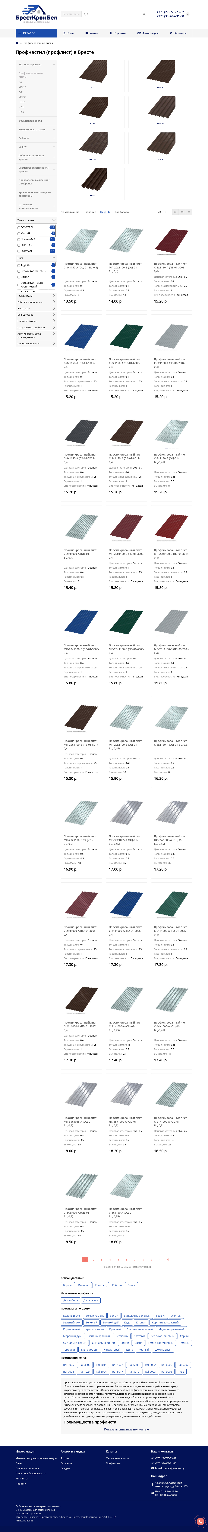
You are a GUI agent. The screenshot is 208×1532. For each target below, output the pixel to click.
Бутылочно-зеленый (137, 1315)
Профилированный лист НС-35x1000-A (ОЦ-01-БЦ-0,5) (125, 1121)
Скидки (65, 1468)
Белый (114, 1315)
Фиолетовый (112, 1349)
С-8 (20, 82)
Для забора (70, 1300)
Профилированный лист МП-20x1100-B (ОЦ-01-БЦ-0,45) (125, 744)
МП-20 (22, 87)
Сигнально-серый (74, 1343)
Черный (143, 1349)
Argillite (25, 265)
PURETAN (27, 245)
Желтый (176, 1315)
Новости (21, 1483)
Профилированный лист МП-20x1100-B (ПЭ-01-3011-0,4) (171, 553)
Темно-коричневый (160, 1343)
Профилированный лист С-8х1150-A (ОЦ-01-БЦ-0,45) (170, 458)
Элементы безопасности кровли (38, 169)
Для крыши (91, 1300)
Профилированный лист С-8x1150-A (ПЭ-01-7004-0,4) (170, 362)
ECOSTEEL (27, 227)
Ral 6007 (183, 1365)
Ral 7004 (68, 1371)
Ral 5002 (117, 1365)
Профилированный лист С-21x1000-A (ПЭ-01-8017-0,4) (80, 1026)
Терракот (69, 1349)
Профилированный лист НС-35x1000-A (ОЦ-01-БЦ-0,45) (170, 840)
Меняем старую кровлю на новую (36, 1458)
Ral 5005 (134, 1365)
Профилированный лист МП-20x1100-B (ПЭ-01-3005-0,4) (126, 553)
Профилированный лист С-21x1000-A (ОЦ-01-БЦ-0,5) (170, 1121)
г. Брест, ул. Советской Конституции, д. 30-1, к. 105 (171, 1484)
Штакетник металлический (38, 206)
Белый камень (95, 1315)
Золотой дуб (110, 1322)
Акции (92, 33)
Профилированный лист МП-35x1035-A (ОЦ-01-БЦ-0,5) (80, 1121)
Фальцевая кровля (30, 120)
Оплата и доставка (27, 1468)
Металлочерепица (38, 64)
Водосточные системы (38, 129)
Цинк (129, 1349)
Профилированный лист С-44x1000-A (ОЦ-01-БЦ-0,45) (170, 1026)
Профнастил (113, 1463)
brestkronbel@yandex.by (169, 1468)
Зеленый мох (71, 1322)
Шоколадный (163, 1349)
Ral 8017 (117, 1371)
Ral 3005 (68, 1365)
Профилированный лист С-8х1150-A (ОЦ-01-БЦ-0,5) (171, 742)
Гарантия (118, 33)
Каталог (112, 1451)
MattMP (25, 233)
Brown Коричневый (33, 271)
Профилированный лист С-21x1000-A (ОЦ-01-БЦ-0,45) (125, 1026)
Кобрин (117, 1285)
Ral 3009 (85, 1365)
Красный (115, 1329)
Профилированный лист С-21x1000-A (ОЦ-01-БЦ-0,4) (80, 553)
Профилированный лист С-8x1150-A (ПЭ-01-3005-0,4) (170, 267)
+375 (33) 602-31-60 (165, 1463)
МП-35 (22, 97)
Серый (184, 1336)
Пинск (131, 1285)
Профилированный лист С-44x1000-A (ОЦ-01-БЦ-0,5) (80, 1212)
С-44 (21, 107)
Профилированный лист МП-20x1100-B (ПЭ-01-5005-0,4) (81, 649)
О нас (68, 33)
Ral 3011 (101, 1365)
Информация (25, 1451)
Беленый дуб (71, 1315)
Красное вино (95, 1329)
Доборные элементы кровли (38, 157)
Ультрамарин (90, 1349)
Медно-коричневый (171, 1329)
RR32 (181, 1371)
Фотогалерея (148, 33)
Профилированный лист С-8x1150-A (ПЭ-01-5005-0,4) (80, 362)
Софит (38, 147)
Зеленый (91, 1322)
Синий (125, 1343)
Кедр (127, 1322)
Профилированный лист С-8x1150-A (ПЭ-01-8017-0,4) (125, 458)
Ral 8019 (134, 1371)
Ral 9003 (150, 1371)
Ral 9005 (166, 1371)
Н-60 (21, 111)
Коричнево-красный (165, 1322)
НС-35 (22, 102)
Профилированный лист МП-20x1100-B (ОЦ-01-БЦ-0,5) (80, 840)
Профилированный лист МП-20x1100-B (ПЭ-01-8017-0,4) (81, 744)
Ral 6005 (166, 1365)
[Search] (114, 14)
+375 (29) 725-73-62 (165, 1458)
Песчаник (121, 1336)
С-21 (21, 92)
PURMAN (26, 251)
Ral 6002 (150, 1365)
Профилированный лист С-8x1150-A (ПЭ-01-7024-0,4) (80, 458)
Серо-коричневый (162, 1336)
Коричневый (71, 1329)
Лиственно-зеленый (140, 1329)
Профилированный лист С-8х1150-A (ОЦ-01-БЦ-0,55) (125, 1212)
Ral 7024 (85, 1371)
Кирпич (141, 1322)
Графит (160, 1315)
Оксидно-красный (98, 1336)
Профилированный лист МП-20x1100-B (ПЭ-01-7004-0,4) (171, 649)
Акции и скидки (73, 1451)
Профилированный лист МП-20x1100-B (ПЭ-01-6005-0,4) (126, 649)
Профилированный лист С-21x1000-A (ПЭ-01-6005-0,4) (170, 930)
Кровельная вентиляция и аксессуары (35, 193)
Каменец (100, 1285)
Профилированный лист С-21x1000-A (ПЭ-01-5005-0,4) (125, 930)
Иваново (83, 1285)
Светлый (139, 1336)
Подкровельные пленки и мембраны (34, 181)
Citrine (25, 277)
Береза (67, 1285)
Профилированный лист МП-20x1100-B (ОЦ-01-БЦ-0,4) (125, 267)
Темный (184, 1343)
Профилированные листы (38, 75)
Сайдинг (38, 138)
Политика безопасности (31, 1473)
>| (167, 1259)
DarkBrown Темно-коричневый (32, 284)
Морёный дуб (72, 1336)
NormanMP (28, 239)
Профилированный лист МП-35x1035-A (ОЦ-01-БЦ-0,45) (125, 840)
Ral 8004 (101, 1371)
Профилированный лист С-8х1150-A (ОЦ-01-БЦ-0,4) (81, 265)
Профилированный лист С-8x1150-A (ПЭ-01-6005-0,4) (125, 362)
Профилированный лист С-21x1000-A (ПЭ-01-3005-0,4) (80, 930)
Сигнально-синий (103, 1343)
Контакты (178, 33)
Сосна (138, 1343)
